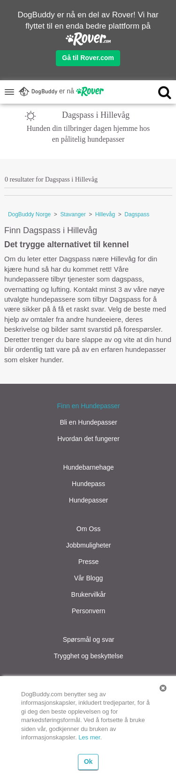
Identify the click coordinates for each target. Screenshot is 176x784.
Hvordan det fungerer (88, 438)
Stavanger (72, 214)
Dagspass (136, 214)
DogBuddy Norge (29, 214)
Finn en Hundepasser (88, 406)
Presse (88, 561)
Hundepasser (88, 500)
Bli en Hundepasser (88, 422)
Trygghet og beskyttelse (88, 656)
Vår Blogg (88, 578)
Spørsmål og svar (89, 639)
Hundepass (88, 483)
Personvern (89, 611)
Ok (88, 761)
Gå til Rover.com (88, 57)
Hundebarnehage (88, 467)
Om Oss (88, 529)
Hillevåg (105, 214)
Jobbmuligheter (88, 545)
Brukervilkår (88, 594)
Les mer (89, 737)
